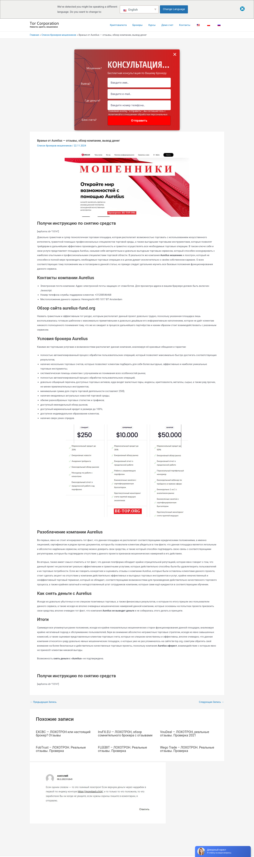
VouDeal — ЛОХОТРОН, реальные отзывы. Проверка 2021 (185, 733)
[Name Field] (139, 82)
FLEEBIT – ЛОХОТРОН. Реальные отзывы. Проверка (123, 748)
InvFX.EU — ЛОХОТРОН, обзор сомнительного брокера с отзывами (125, 733)
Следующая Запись (211, 702)
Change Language (174, 9)
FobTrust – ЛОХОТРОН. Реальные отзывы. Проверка (61, 748)
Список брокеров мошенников (54, 145)
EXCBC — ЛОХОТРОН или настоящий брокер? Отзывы (63, 733)
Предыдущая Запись (43, 702)
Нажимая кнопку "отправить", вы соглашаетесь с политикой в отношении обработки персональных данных (137, 114)
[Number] (139, 105)
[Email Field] (139, 94)
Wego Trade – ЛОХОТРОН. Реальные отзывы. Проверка (187, 748)
